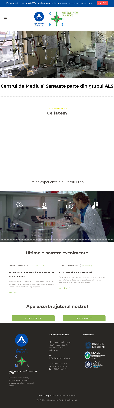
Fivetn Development (68, 400)
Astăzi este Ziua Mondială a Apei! (75, 272)
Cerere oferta (33, 318)
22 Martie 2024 (72, 266)
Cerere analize (84, 318)
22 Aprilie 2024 (21, 266)
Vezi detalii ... (15, 292)
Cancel (102, 3)
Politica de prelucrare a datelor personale (57, 395)
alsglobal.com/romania (69, 3)
